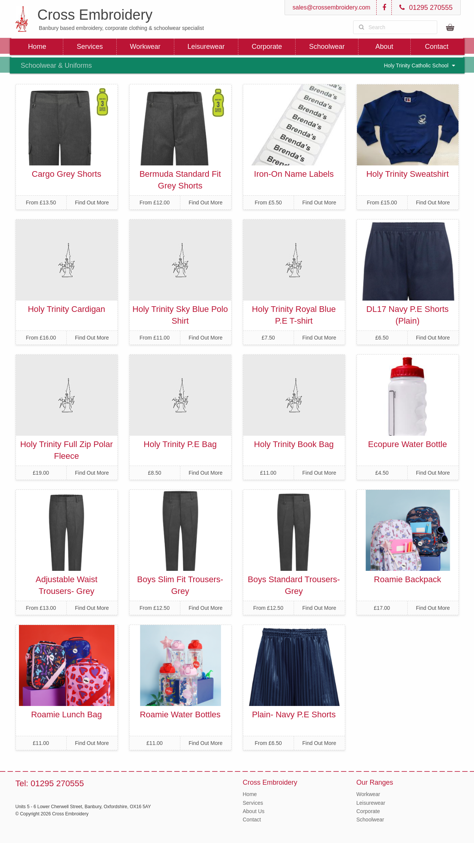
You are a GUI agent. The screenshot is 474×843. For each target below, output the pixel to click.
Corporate (267, 46)
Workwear (145, 46)
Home (37, 46)
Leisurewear (206, 46)
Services (90, 46)
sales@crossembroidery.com (331, 7)
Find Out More (92, 202)
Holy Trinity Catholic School (419, 65)
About (384, 46)
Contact (437, 46)
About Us (254, 811)
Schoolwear (327, 46)
